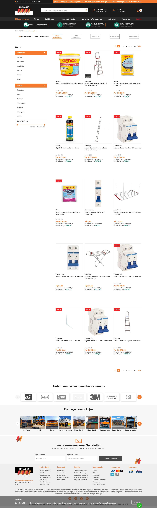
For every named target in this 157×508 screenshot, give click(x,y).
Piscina (19, 70)
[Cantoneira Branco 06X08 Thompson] (69, 337)
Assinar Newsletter (111, 458)
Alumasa (20, 99)
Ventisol (20, 107)
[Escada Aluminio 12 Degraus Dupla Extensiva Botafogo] (98, 144)
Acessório (20, 62)
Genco (19, 116)
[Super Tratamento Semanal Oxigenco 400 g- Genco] (69, 208)
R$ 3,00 (32, 127)
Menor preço (133, 36)
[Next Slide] (139, 397)
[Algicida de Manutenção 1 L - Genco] (69, 144)
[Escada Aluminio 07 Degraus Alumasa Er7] (127, 337)
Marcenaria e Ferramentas (92, 19)
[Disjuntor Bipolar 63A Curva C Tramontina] (69, 272)
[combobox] (64, 10)
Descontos (95, 36)
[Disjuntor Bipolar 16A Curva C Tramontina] (127, 272)
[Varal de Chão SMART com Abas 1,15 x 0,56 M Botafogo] (98, 272)
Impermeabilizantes (68, 19)
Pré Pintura (49, 19)
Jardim (19, 75)
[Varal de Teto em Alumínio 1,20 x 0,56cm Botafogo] (127, 208)
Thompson (21, 112)
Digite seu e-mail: (72, 454)
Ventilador (20, 66)
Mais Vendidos (76, 36)
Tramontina (21, 103)
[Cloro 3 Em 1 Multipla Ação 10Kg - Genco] (69, 79)
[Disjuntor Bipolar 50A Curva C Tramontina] (127, 144)
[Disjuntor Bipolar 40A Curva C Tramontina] (98, 337)
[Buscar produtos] (86, 10)
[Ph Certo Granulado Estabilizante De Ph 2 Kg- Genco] (127, 79)
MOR (18, 94)
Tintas (36, 19)
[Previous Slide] (18, 397)
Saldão (138, 19)
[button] (99, 10)
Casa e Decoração (29, 31)
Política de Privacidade (107, 503)
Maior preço (114, 36)
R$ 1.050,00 (40, 127)
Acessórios (126, 19)
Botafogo (20, 90)
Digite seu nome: (40, 454)
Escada (19, 57)
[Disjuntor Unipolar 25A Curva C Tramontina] (98, 208)
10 (133, 46)
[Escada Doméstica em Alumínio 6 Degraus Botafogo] (98, 79)
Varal (19, 79)
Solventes (111, 19)
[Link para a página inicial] (19, 31)
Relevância (57, 36)
